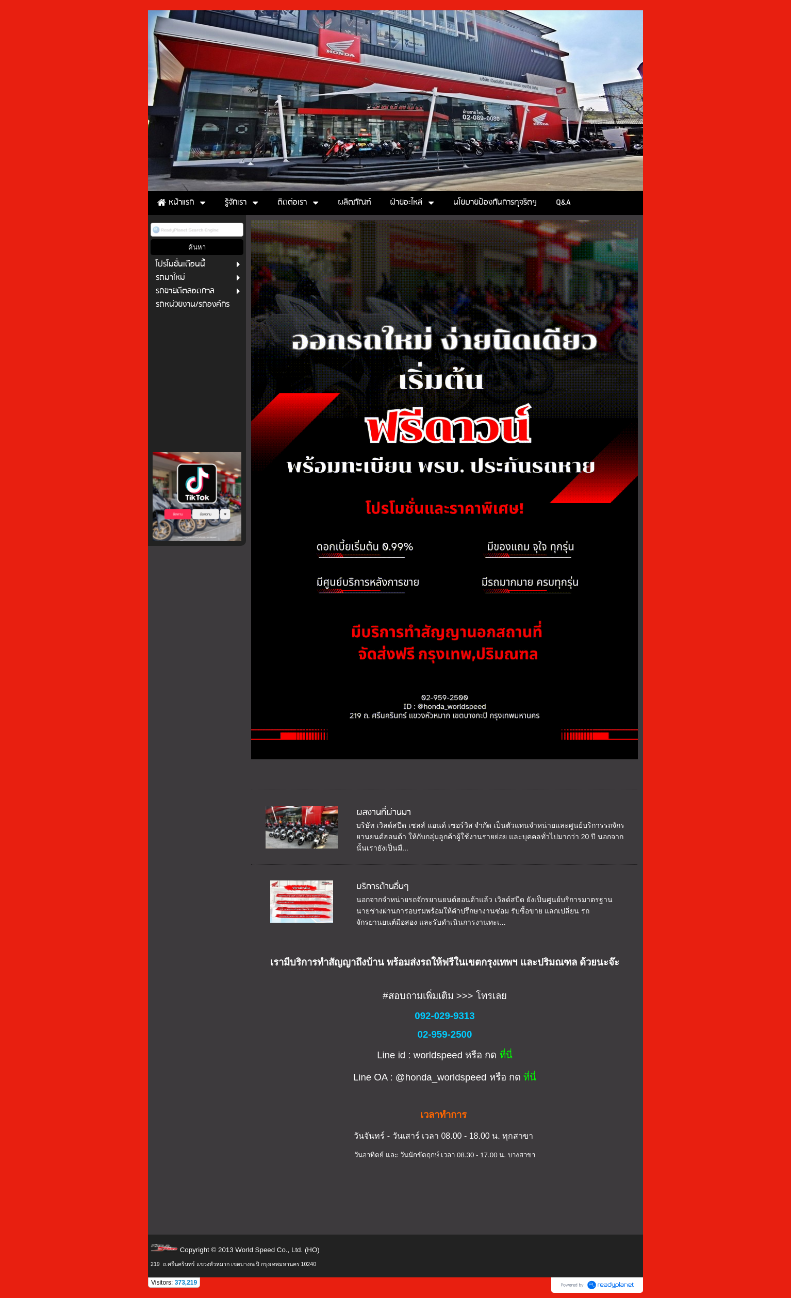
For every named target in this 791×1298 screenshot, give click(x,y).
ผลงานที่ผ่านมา (383, 813)
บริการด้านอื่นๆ (382, 887)
